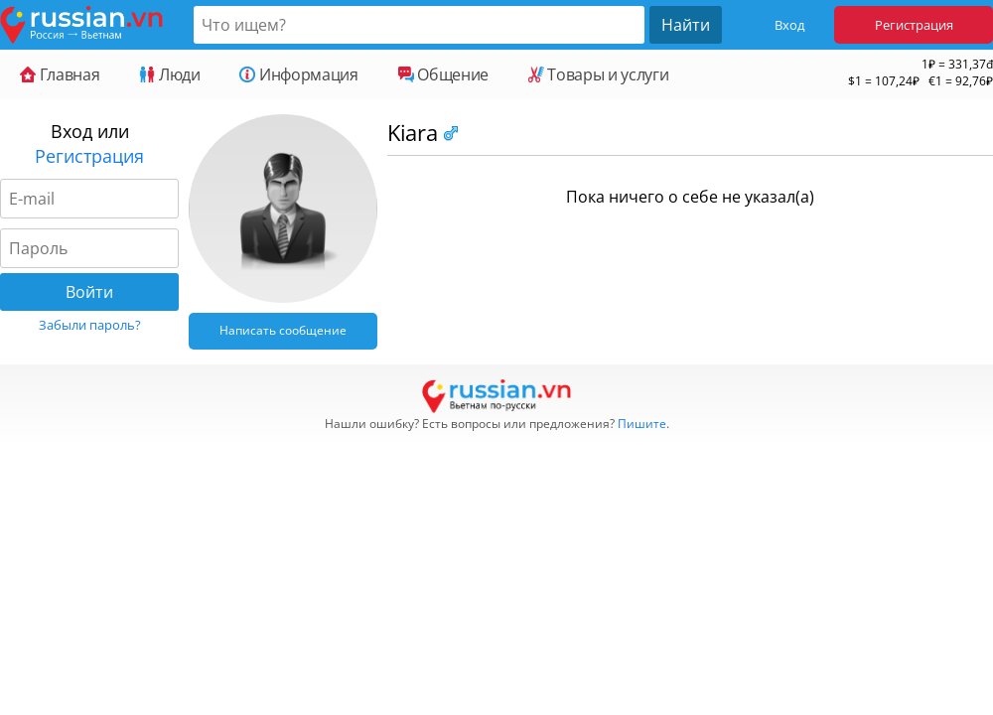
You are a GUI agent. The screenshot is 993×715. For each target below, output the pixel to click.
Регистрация (914, 25)
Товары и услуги (598, 74)
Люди (169, 74)
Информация (298, 74)
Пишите (642, 423)
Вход (789, 25)
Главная (59, 74)
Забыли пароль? (90, 325)
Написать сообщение (283, 330)
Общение (443, 74)
